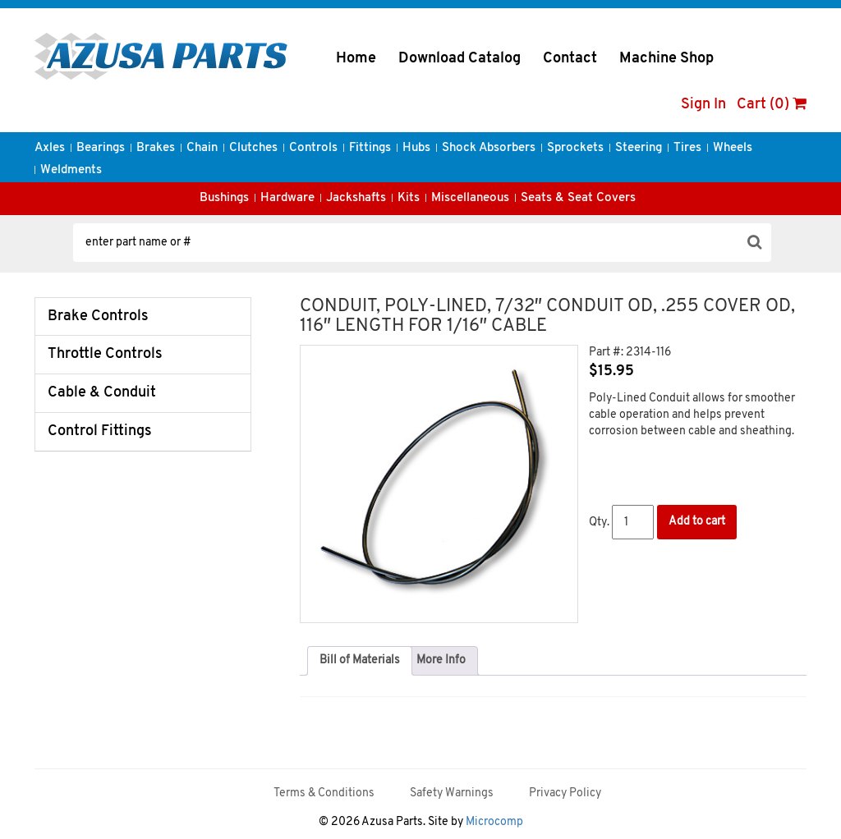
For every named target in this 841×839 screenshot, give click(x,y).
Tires (687, 148)
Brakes (155, 148)
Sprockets (575, 148)
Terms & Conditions (324, 793)
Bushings (224, 198)
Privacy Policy (565, 793)
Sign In (703, 104)
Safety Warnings (452, 793)
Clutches (253, 148)
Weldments (71, 170)
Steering (638, 148)
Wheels (732, 148)
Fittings (370, 148)
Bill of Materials (359, 660)
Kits (409, 198)
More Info (441, 660)
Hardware (287, 198)
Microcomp (494, 822)
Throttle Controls (105, 354)
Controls (313, 148)
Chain (202, 148)
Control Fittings (100, 431)
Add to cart (697, 522)
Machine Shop (666, 58)
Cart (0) (772, 104)
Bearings (100, 148)
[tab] (359, 661)
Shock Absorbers (488, 148)
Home (356, 58)
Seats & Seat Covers (578, 198)
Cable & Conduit (102, 393)
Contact (570, 58)
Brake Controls (98, 316)
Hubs (416, 148)
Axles (49, 148)
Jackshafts (356, 198)
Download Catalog (459, 58)
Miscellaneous (470, 198)
